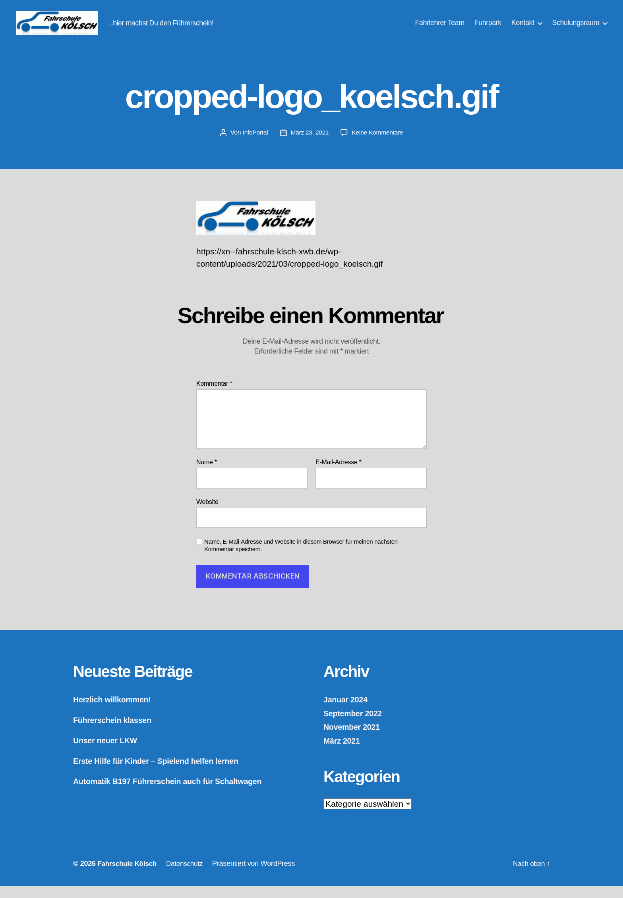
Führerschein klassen (115, 731)
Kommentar (214, 395)
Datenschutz (188, 875)
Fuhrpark (487, 29)
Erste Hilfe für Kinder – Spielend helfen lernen (161, 772)
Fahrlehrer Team (439, 29)
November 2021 (353, 738)
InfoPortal (254, 144)
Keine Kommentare (378, 144)
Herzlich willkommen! (114, 711)
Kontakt (522, 29)
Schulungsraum (575, 29)
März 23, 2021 (309, 144)
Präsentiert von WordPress (258, 875)
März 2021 (342, 752)
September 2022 (354, 725)
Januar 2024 (346, 711)
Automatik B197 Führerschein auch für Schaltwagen (174, 793)
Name (206, 474)
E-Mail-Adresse (338, 474)
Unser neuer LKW (107, 752)
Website (207, 513)
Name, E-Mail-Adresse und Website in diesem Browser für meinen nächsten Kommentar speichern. (301, 557)
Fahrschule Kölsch (128, 875)
